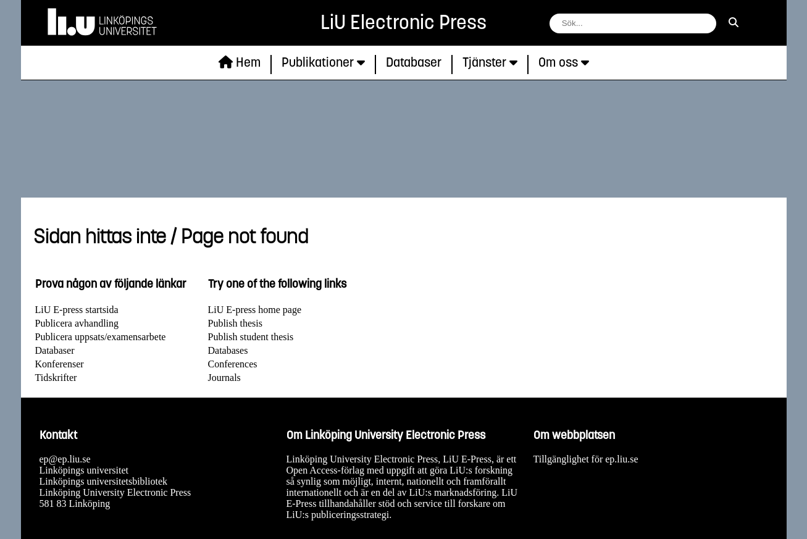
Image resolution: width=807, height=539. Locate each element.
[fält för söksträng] (633, 23)
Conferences (232, 364)
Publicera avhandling (77, 323)
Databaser (55, 350)
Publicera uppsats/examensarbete (100, 337)
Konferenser (59, 364)
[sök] (733, 22)
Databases (228, 350)
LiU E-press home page (255, 309)
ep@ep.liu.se (65, 459)
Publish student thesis (251, 337)
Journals (224, 377)
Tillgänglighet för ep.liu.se (585, 459)
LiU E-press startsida (77, 309)
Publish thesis (235, 323)
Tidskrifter (56, 377)
